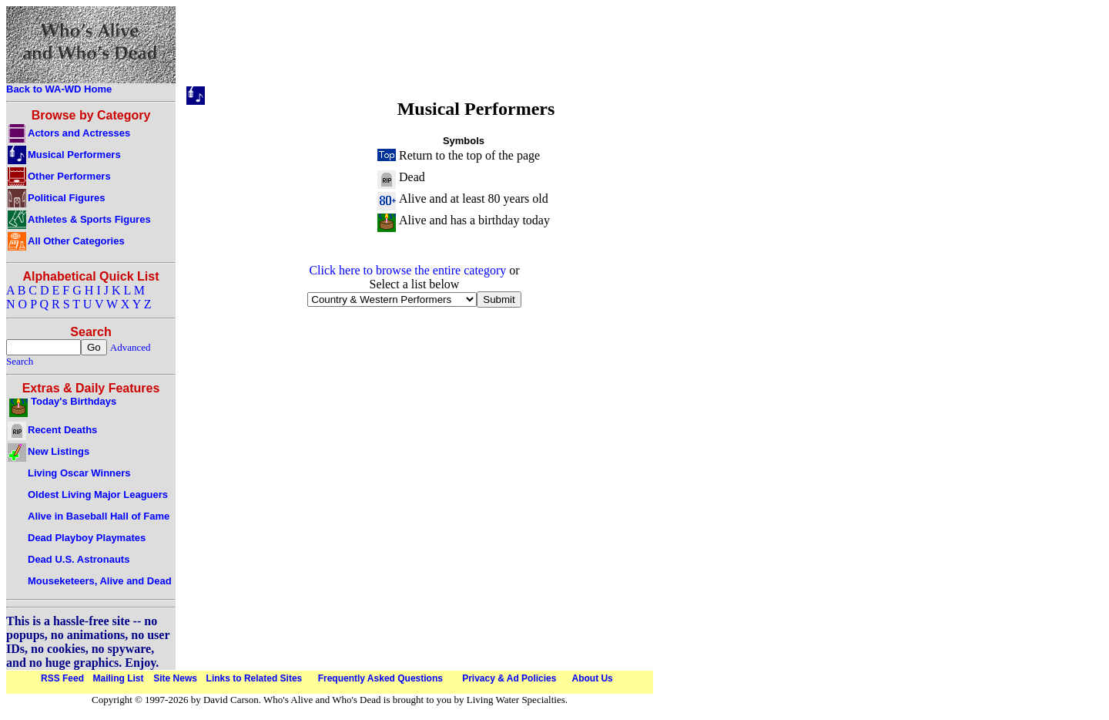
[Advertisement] (463, 48)
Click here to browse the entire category (407, 270)
